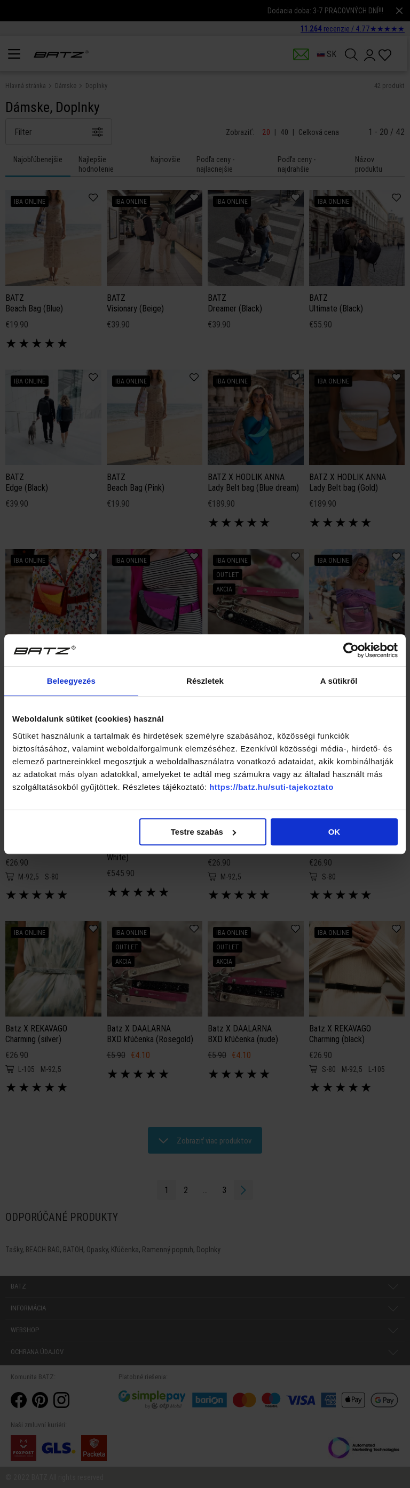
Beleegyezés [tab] (71, 680)
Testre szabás (203, 831)
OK (334, 831)
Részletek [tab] (205, 680)
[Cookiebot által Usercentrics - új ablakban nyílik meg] (351, 650)
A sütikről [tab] (339, 680)
